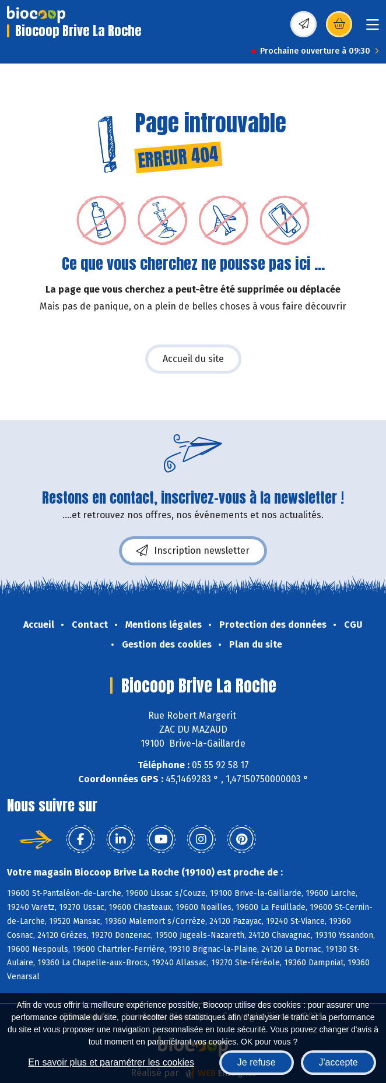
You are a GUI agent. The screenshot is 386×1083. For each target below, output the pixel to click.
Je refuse (256, 1062)
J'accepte (338, 1062)
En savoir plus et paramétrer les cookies (111, 1062)
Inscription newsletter (193, 551)
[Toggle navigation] (372, 28)
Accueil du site (193, 358)
